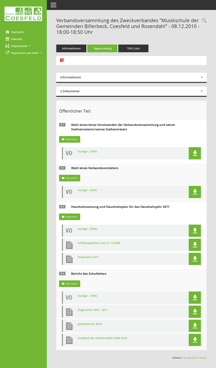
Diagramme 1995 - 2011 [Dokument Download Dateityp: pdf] (93, 310)
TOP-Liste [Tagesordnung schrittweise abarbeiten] (133, 48)
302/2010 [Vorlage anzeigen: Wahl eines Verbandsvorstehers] (72, 178)
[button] (23, 45)
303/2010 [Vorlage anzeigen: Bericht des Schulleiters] (72, 283)
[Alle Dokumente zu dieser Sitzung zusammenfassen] (62, 60)
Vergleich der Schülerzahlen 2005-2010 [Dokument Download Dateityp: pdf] (102, 338)
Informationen (71, 48)
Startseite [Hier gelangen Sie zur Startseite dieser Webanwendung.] (15, 32)
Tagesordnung (103, 48)
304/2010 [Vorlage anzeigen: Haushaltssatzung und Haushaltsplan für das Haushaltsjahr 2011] (72, 217)
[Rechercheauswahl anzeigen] (203, 21)
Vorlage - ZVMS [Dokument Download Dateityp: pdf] (87, 151)
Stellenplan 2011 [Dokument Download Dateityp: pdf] (88, 257)
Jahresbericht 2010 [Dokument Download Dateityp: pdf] (90, 324)
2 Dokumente (70, 91)
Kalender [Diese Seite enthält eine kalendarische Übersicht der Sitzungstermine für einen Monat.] (14, 39)
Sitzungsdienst (195, 357)
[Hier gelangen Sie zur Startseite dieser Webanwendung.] (23, 14)
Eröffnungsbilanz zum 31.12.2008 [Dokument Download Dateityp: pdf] (99, 243)
